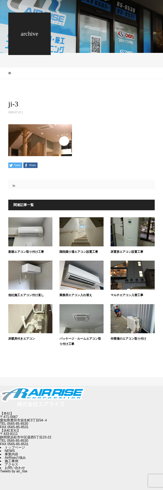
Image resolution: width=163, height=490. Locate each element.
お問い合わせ (15, 468)
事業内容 (11, 454)
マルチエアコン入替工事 (127, 295)
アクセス (11, 464)
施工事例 (11, 461)
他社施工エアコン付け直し (26, 295)
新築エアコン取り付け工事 (26, 251)
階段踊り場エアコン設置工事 (78, 251)
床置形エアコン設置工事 (127, 251)
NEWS (10, 451)
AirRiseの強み (15, 457)
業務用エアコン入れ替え (75, 295)
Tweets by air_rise (13, 471)
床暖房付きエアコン (21, 338)
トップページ (15, 447)
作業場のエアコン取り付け (128, 338)
